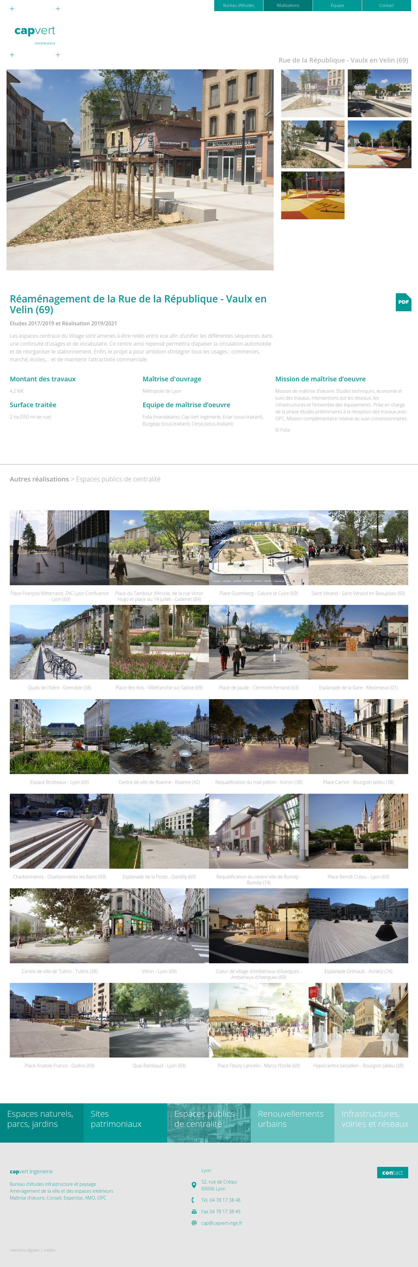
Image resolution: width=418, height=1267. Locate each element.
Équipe (337, 5)
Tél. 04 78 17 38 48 (221, 1200)
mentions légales (25, 1250)
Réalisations (288, 5)
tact (392, 1172)
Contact (386, 5)
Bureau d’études (238, 5)
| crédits (48, 1250)
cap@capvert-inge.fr (221, 1223)
